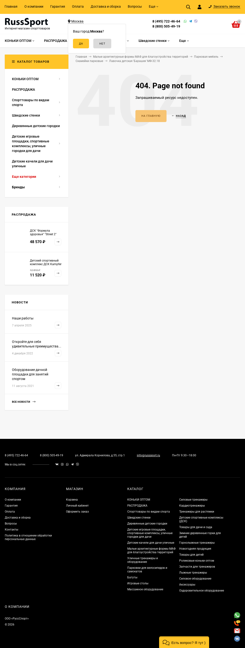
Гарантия (57, 6)
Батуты (132, 577)
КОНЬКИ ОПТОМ (138, 499)
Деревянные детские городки (147, 523)
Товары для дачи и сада (195, 527)
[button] (184, 642)
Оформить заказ (77, 511)
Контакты (11, 529)
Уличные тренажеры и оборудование (142, 560)
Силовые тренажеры (193, 499)
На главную (151, 115)
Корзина (72, 499)
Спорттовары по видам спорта (148, 511)
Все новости (23, 402)
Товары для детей (191, 554)
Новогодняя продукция (195, 548)
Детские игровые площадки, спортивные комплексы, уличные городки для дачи (150, 533)
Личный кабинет (77, 505)
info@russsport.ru (148, 455)
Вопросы (135, 6)
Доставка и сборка (106, 6)
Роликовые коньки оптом (196, 560)
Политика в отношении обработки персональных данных (28, 537)
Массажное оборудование (145, 589)
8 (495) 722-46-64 (166, 21)
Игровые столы (137, 583)
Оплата (78, 6)
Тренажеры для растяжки (196, 511)
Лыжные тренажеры (193, 572)
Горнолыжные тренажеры (197, 542)
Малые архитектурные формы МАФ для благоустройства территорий (151, 550)
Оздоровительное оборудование (201, 590)
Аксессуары (187, 584)
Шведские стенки (138, 517)
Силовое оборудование (195, 578)
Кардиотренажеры (192, 505)
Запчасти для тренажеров (197, 566)
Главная (11, 6)
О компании (33, 6)
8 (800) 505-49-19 (166, 26)
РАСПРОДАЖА (137, 505)
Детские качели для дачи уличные (150, 542)
